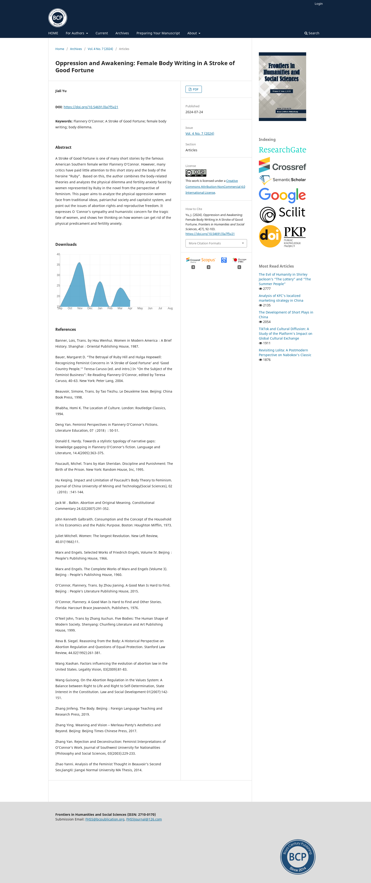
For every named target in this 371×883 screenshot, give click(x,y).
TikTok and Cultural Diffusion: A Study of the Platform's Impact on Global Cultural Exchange (285, 334)
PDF (195, 89)
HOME (53, 33)
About (192, 33)
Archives (122, 33)
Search (312, 33)
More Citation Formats (205, 243)
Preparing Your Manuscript (158, 33)
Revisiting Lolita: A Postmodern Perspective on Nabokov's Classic (285, 352)
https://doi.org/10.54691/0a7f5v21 (91, 107)
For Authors (75, 33)
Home (59, 49)
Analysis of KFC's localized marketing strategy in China (281, 298)
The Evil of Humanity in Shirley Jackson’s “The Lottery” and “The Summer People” (285, 279)
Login (319, 3)
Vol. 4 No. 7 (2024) (100, 49)
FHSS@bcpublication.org (104, 819)
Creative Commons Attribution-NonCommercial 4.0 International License (215, 187)
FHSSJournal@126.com (144, 819)
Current (102, 33)
